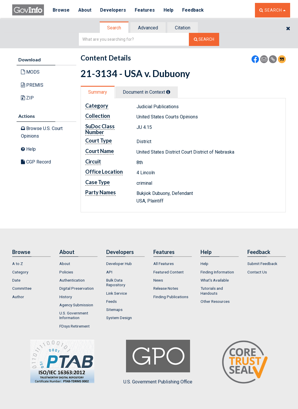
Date (16, 280)
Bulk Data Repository (115, 282)
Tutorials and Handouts (212, 290)
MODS (30, 72)
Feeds (111, 301)
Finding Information (217, 272)
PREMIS (32, 85)
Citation (182, 28)
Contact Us (257, 272)
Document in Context (146, 92)
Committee (21, 288)
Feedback (193, 10)
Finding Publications (170, 296)
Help (168, 10)
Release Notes (165, 288)
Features (145, 10)
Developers (113, 10)
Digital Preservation (76, 288)
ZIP (27, 98)
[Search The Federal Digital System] (204, 39)
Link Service (116, 293)
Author (18, 296)
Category (20, 272)
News (158, 280)
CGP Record (36, 162)
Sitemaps (114, 309)
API (109, 272)
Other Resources (215, 301)
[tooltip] (168, 92)
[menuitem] (31, 263)
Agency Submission (76, 305)
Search (114, 28)
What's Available (215, 280)
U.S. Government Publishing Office (157, 362)
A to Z (17, 263)
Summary (97, 92)
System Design (119, 317)
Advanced (148, 28)
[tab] (114, 28)
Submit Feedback (262, 263)
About (84, 10)
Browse (61, 10)
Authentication (72, 280)
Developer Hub (119, 263)
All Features (163, 263)
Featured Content (168, 272)
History (65, 296)
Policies (66, 272)
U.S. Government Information (73, 315)
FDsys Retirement (74, 326)
